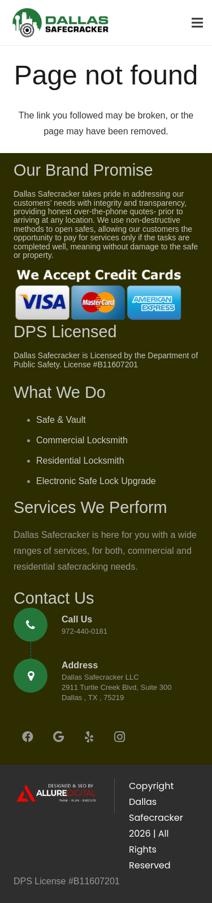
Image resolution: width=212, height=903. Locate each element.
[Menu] (197, 23)
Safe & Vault (61, 420)
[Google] (58, 737)
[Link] (60, 23)
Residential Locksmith (80, 460)
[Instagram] (119, 737)
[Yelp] (89, 737)
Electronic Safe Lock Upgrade (96, 481)
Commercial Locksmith (82, 440)
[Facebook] (28, 737)
